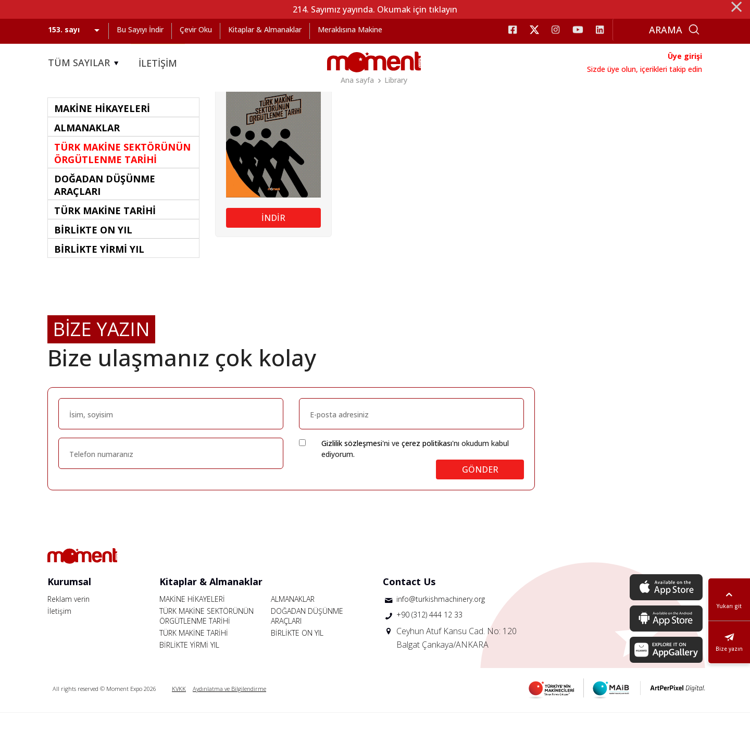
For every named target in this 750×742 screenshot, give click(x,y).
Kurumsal (69, 610)
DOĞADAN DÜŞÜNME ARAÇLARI (307, 645)
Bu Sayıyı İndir (140, 29)
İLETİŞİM (158, 63)
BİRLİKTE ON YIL (297, 662)
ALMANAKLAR (293, 628)
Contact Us (409, 610)
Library (395, 80)
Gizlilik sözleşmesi (351, 472)
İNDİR (273, 247)
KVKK (179, 718)
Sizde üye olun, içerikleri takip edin (644, 69)
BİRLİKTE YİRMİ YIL (189, 674)
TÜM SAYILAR (85, 63)
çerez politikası (427, 472)
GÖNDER (480, 498)
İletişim (59, 640)
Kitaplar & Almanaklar (265, 29)
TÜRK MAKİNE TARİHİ (193, 662)
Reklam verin (68, 628)
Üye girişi (685, 56)
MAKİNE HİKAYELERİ (192, 628)
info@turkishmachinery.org (440, 628)
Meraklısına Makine (350, 29)
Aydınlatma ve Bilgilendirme (229, 718)
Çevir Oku (196, 29)
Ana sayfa (357, 80)
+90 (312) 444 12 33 (429, 644)
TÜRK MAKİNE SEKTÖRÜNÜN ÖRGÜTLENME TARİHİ (206, 645)
